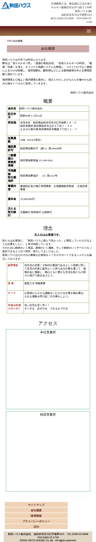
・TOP (8, 41)
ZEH (36, 526)
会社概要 (36, 510)
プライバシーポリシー (36, 521)
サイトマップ (36, 504)
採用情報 (36, 515)
